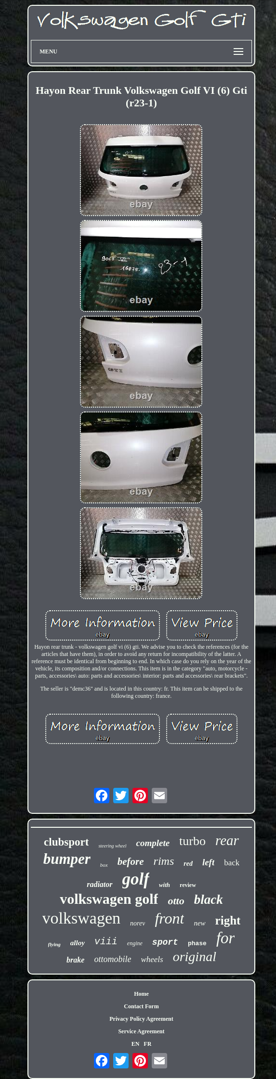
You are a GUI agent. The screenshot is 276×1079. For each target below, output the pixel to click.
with (164, 884)
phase (197, 943)
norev (137, 923)
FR (147, 1043)
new (199, 923)
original (194, 956)
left (208, 862)
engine (135, 943)
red (188, 863)
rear (227, 840)
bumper (67, 858)
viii (106, 941)
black (208, 899)
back (231, 862)
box (104, 865)
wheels (152, 959)
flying (54, 944)
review (188, 885)
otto (176, 901)
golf (135, 879)
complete (153, 843)
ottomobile (112, 959)
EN (135, 1043)
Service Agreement (141, 1031)
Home (141, 993)
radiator (99, 884)
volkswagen (81, 918)
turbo (192, 841)
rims (164, 861)
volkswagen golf (109, 899)
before (131, 861)
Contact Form (141, 1006)
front (169, 918)
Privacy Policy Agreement (141, 1018)
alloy (77, 943)
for (225, 938)
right (228, 920)
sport (165, 942)
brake (75, 960)
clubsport (66, 842)
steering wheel (112, 845)
